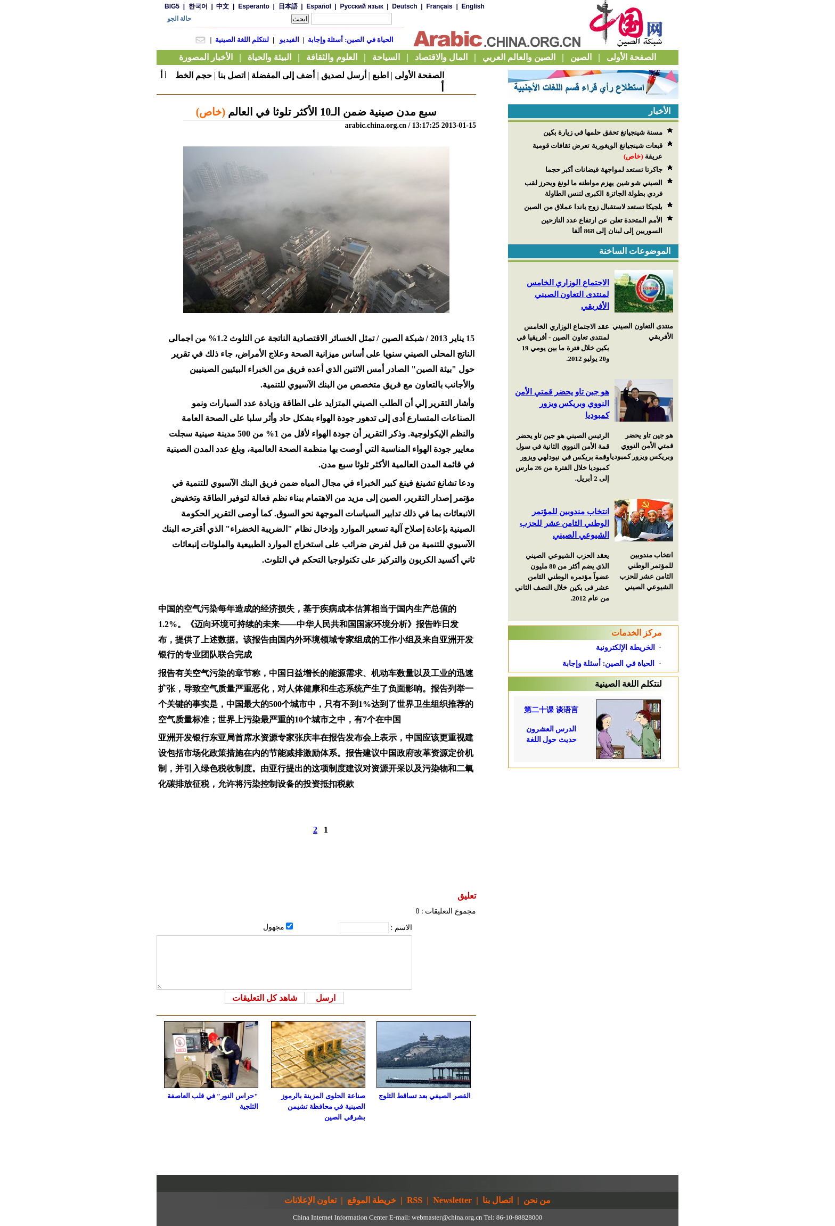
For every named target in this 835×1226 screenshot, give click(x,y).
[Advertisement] (593, 834)
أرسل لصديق (343, 75)
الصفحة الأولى (419, 75)
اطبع (380, 75)
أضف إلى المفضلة (283, 75)
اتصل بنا (231, 75)
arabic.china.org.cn (375, 125)
